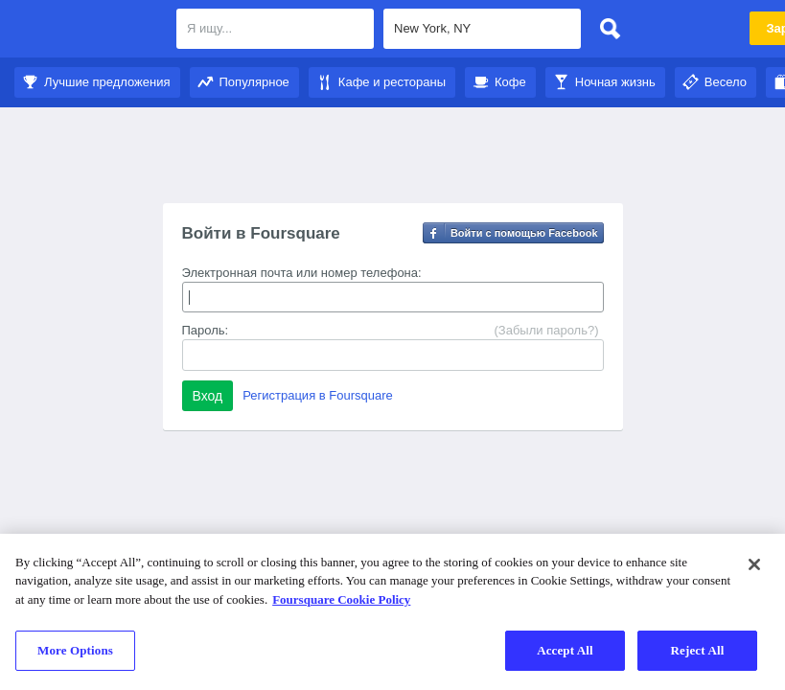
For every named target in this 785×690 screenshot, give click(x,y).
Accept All (565, 650)
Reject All (698, 650)
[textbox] (275, 29)
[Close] (754, 564)
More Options (75, 650)
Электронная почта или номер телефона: (302, 272)
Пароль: (205, 330)
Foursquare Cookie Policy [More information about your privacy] (341, 599)
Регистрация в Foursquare (317, 395)
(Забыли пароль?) (546, 330)
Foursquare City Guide (88, 31)
